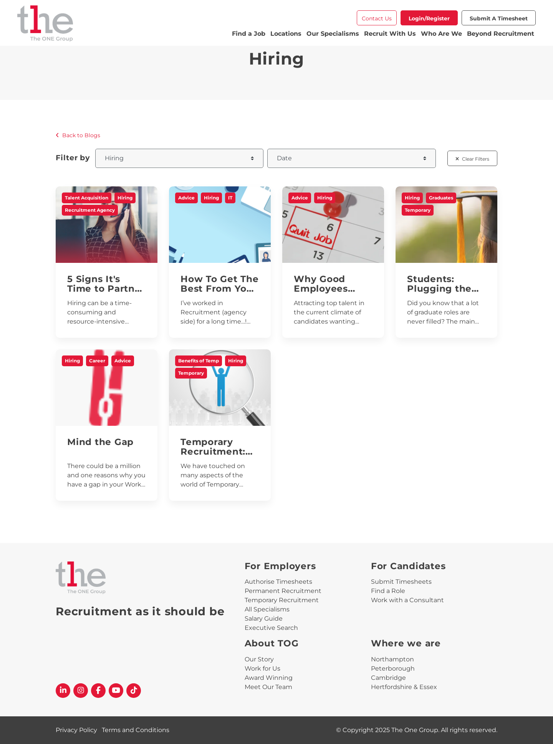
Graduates (441, 198)
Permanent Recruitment (283, 591)
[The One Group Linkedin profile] (63, 690)
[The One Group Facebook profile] (98, 690)
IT (230, 198)
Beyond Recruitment (500, 33)
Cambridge (388, 677)
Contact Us (377, 18)
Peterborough (393, 668)
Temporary (417, 210)
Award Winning (269, 677)
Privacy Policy (76, 730)
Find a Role (388, 591)
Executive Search (271, 627)
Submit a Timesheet (499, 18)
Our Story (259, 659)
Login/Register (429, 18)
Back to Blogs (78, 135)
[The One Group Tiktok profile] (133, 690)
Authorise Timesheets (278, 581)
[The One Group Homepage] (123, 24)
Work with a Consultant (407, 600)
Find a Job (248, 33)
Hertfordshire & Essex (404, 687)
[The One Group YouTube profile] (116, 690)
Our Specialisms (332, 33)
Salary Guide (264, 618)
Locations (285, 33)
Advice (186, 198)
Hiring (125, 198)
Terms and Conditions (135, 730)
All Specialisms (267, 609)
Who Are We (441, 33)
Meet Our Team (268, 687)
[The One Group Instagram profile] (80, 690)
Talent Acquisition (86, 198)
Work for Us (262, 668)
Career (97, 361)
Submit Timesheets (401, 581)
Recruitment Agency (90, 210)
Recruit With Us (390, 33)
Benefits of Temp (198, 361)
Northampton (392, 659)
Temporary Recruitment (282, 600)
